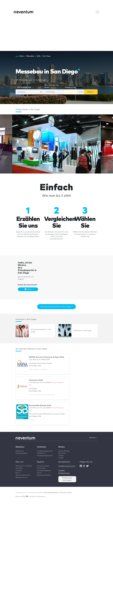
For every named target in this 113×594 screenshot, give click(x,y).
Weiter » (90, 92)
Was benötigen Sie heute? (51, 86)
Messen (61, 447)
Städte (61, 455)
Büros (18, 473)
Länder (61, 458)
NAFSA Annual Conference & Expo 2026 (46, 357)
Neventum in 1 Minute (24, 466)
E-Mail (28, 289)
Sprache (93, 437)
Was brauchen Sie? (24, 87)
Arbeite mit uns (21, 477)
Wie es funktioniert (23, 475)
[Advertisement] (56, 33)
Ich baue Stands (43, 466)
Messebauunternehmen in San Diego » (56, 307)
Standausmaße (70, 87)
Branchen (62, 453)
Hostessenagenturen (45, 451)
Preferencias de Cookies (67, 479)
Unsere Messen (64, 451)
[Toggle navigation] (97, 12)
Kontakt (19, 470)
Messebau (20, 447)
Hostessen (41, 447)
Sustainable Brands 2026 (40, 405)
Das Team (19, 468)
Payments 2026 (36, 380)
